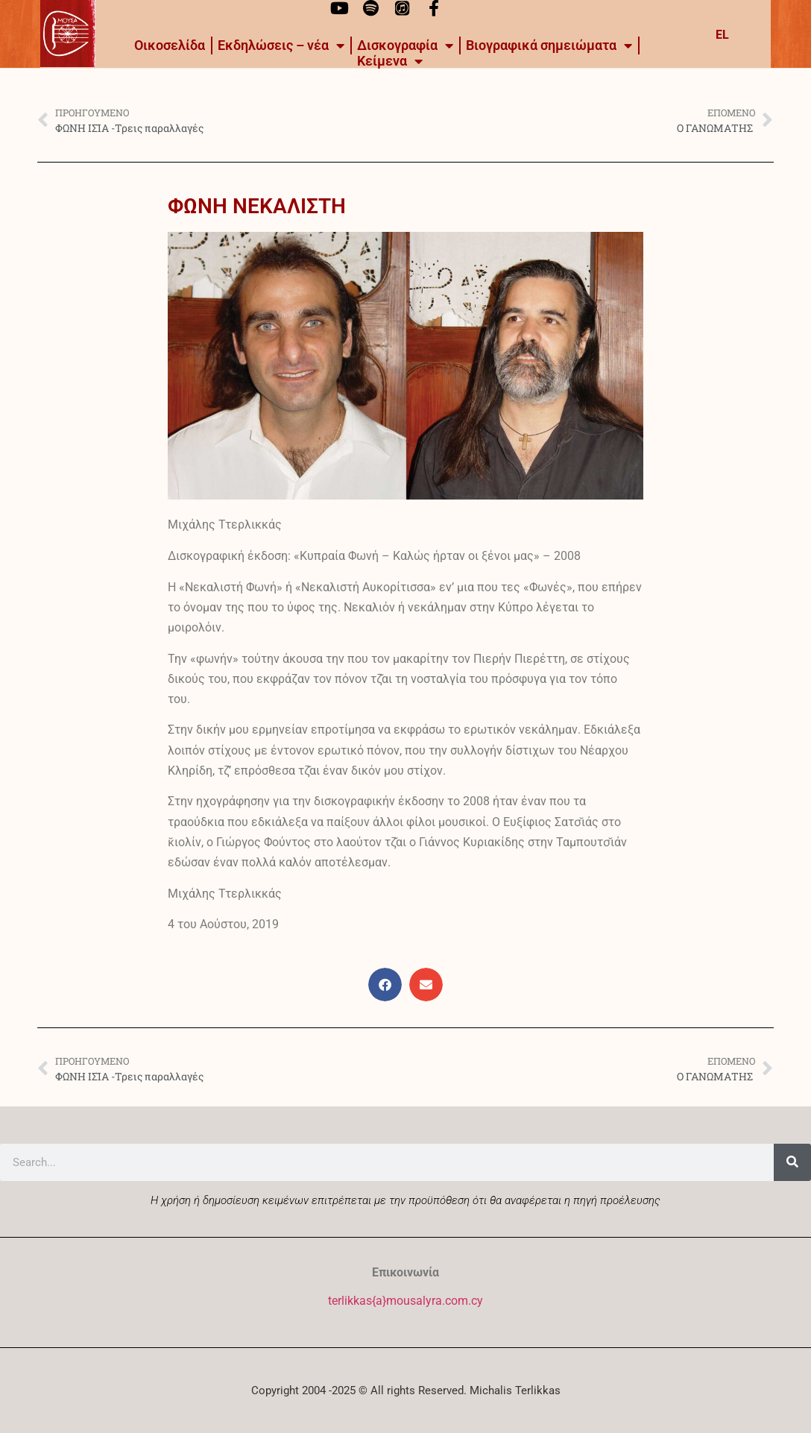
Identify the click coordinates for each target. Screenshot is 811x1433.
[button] (385, 984)
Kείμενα (390, 61)
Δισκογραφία (405, 45)
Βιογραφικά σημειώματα (549, 45)
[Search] (792, 1162)
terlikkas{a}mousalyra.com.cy (405, 1301)
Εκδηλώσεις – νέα (281, 45)
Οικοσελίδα (169, 45)
